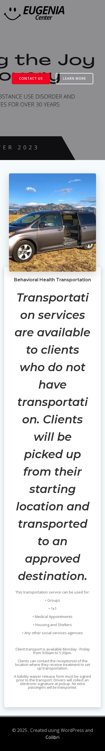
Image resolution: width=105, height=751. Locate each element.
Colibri (52, 737)
